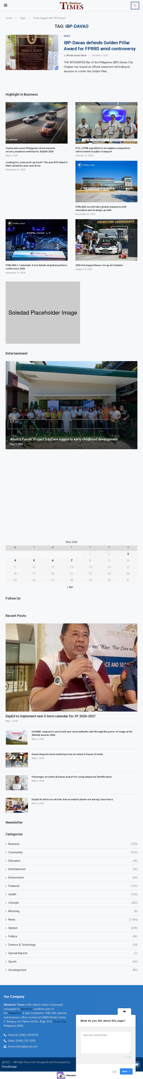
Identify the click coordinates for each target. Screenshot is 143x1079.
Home (9, 18)
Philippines (14, 1013)
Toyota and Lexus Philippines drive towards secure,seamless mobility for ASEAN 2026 (30, 150)
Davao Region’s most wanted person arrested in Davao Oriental (67, 754)
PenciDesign (9, 1066)
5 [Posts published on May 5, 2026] (34, 560)
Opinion (72, 928)
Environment (72, 878)
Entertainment (72, 869)
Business (72, 844)
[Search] (135, 5)
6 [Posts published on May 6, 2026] (53, 560)
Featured (72, 886)
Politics (72, 936)
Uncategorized (72, 970)
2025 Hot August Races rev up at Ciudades (99, 265)
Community (72, 852)
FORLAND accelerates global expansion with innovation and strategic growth (100, 208)
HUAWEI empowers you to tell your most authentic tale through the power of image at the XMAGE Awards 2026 (82, 733)
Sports (72, 962)
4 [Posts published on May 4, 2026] (15, 560)
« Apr (70, 587)
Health (72, 894)
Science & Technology (72, 945)
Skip (114, 1071)
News (72, 920)
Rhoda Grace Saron (77, 55)
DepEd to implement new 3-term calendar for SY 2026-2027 (51, 716)
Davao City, (59, 1021)
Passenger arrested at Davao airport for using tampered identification (72, 776)
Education (72, 861)
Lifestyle (72, 903)
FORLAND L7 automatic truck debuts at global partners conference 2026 (36, 267)
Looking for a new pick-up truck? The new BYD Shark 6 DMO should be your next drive (36, 164)
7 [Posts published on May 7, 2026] (71, 560)
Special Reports (72, 953)
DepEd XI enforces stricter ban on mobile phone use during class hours (72, 799)
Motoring (72, 911)
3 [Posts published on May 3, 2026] (128, 554)
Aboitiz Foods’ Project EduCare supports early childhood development (64, 439)
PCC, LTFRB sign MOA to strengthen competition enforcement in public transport (102, 150)
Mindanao (27, 1009)
